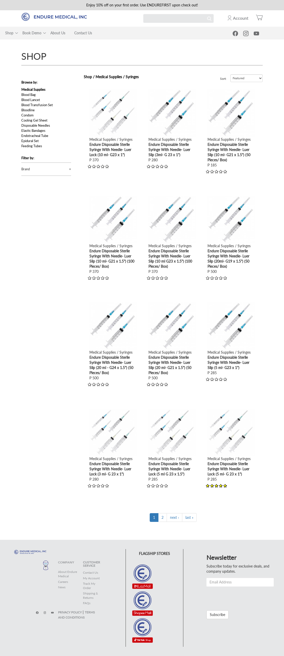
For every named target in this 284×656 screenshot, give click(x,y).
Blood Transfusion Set (37, 105)
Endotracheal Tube (34, 136)
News (61, 587)
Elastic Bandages (33, 130)
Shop (9, 33)
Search (209, 18)
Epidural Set (30, 141)
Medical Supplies (33, 89)
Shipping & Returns (90, 595)
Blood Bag (28, 95)
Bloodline (28, 110)
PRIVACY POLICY (70, 612)
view (93, 91)
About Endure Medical (67, 574)
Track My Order (89, 586)
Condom (27, 115)
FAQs (86, 603)
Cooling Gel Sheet (34, 120)
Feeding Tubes (31, 146)
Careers (63, 582)
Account (240, 18)
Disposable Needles (35, 125)
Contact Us (83, 33)
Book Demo (31, 33)
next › (174, 517)
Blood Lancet (30, 100)
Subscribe (217, 614)
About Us (57, 33)
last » (189, 517)
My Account (91, 578)
